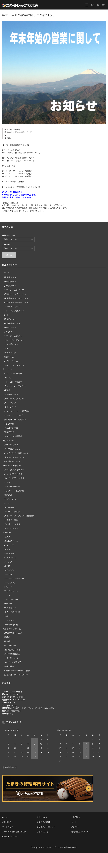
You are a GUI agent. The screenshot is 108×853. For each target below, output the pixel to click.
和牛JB (7, 566)
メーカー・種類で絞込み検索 (14, 832)
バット (6, 315)
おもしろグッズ (11, 528)
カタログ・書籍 (11, 520)
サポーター (9, 508)
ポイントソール (11, 361)
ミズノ (7, 537)
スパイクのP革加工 (12, 662)
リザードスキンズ (12, 612)
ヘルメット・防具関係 (14, 491)
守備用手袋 (9, 432)
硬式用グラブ (10, 277)
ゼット (7, 549)
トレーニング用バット (14, 340)
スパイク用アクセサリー (15, 478)
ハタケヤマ (9, 545)
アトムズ (8, 562)
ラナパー (8, 604)
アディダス (9, 574)
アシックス (9, 620)
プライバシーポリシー (46, 827)
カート (74, 822)
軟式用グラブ (10, 282)
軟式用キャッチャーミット (16, 298)
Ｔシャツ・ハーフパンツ (15, 386)
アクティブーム (11, 591)
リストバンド (10, 407)
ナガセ (7, 595)
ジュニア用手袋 (11, 428)
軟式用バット (10, 328)
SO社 (6, 616)
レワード (8, 587)
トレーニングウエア (13, 382)
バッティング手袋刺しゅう (16, 453)
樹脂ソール (9, 357)
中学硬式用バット (12, 323)
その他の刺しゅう (12, 461)
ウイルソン (9, 570)
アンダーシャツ (11, 395)
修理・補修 (9, 667)
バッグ (7, 482)
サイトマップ (7, 827)
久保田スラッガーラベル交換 (17, 671)
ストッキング (10, 403)
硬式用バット (10, 319)
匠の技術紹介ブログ (23, 132)
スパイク (7, 349)
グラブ (6, 273)
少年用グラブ (10, 286)
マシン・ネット (11, 499)
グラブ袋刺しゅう (12, 449)
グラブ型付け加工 (12, 654)
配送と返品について (10, 837)
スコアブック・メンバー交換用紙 (19, 516)
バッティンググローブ (13, 416)
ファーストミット (12, 307)
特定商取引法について (80, 832)
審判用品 (8, 495)
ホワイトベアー (11, 600)
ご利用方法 (76, 817)
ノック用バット (11, 344)
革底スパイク (10, 353)
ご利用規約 (6, 822)
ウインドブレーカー (13, 374)
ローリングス (10, 553)
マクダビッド (10, 608)
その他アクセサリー (13, 524)
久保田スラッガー (12, 541)
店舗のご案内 (42, 832)
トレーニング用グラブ (14, 311)
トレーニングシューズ (14, 365)
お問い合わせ (42, 817)
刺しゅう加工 (9, 441)
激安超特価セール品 (13, 633)
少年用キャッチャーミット (16, 302)
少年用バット (10, 332)
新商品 (7, 637)
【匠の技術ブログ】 (12, 650)
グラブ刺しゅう (11, 445)
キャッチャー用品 (12, 487)
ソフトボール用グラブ (14, 290)
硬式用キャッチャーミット (16, 294)
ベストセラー (10, 646)
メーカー (7, 533)
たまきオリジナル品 (12, 629)
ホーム (5, 817)
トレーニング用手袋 (13, 436)
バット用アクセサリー (14, 474)
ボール (7, 503)
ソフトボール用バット (14, 336)
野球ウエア (8, 369)
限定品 (7, 641)
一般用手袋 (9, 424)
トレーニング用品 (12, 512)
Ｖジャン (8, 378)
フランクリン (10, 583)
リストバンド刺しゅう (14, 457)
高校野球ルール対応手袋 (15, 420)
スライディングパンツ (14, 399)
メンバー (75, 827)
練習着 (7, 390)
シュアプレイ (10, 558)
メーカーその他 (11, 625)
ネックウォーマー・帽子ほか (17, 411)
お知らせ (10, 132)
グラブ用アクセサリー (14, 470)
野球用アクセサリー (12, 466)
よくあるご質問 (43, 822)
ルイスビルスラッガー (14, 579)
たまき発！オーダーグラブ (16, 675)
